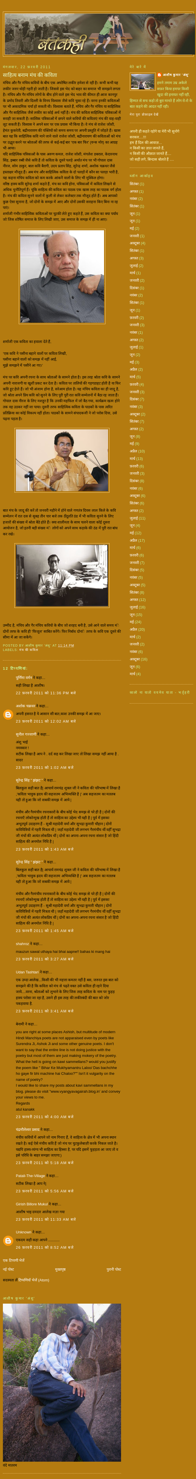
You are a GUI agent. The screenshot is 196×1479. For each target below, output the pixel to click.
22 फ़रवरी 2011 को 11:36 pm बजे (46, 693)
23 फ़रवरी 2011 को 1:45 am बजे (45, 931)
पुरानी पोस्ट (114, 1269)
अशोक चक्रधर (25, 706)
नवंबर (133, 198)
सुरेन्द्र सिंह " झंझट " (29, 780)
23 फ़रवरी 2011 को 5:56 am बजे (45, 1191)
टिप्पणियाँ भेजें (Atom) (33, 1280)
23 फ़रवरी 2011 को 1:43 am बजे (45, 849)
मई (132, 228)
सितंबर (134, 184)
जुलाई (134, 265)
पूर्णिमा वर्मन (24, 678)
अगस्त (134, 191)
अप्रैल (133, 369)
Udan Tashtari (27, 972)
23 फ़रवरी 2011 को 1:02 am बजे (45, 767)
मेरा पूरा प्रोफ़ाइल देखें (144, 114)
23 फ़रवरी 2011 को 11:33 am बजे (46, 1219)
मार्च (132, 273)
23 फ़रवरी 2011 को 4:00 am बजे (45, 1117)
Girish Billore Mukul (32, 1204)
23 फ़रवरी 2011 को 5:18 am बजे (45, 1163)
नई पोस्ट (8, 1269)
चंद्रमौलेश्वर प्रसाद (27, 1129)
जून (132, 213)
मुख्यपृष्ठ (60, 1269)
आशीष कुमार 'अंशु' (176, 75)
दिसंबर (134, 288)
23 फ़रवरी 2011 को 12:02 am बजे (46, 721)
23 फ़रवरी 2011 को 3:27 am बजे (45, 959)
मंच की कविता (28, 650)
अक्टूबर (135, 243)
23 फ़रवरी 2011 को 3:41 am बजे (45, 1011)
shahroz (22, 944)
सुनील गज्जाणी (26, 734)
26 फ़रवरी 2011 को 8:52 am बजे (45, 1247)
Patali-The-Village (30, 1176)
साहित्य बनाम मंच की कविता (30, 75)
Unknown (23, 1232)
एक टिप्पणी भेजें (13, 1260)
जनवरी (134, 236)
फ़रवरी (134, 318)
